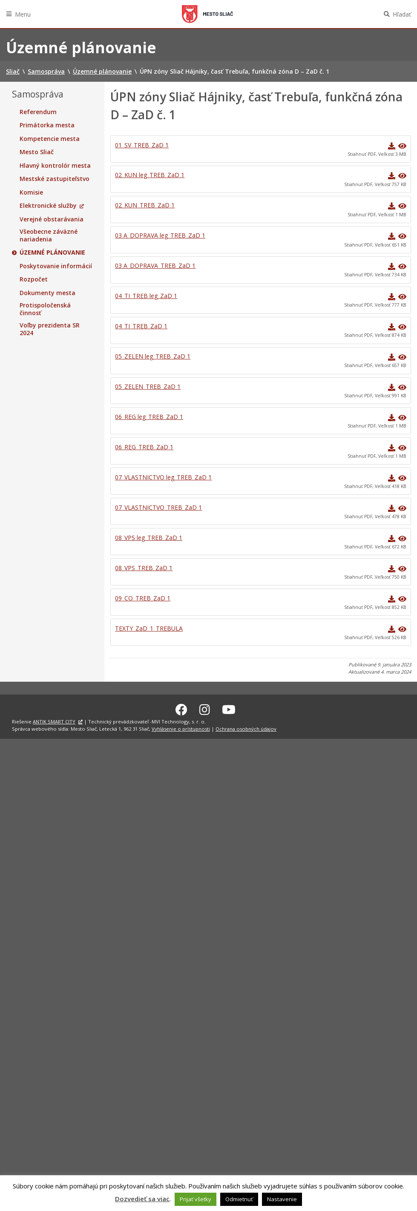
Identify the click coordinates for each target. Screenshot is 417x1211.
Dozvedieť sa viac (142, 1198)
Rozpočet (34, 279)
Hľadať (402, 14)
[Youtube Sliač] (229, 708)
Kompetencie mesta (50, 139)
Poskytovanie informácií (56, 266)
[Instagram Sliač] (204, 708)
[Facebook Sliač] (181, 708)
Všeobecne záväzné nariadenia (49, 235)
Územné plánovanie (52, 252)
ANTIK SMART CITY (54, 720)
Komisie (31, 192)
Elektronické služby (48, 205)
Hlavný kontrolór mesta (55, 165)
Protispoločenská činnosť (45, 308)
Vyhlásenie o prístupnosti (181, 727)
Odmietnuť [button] (239, 1199)
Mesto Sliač (37, 152)
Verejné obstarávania (51, 219)
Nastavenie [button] (282, 1199)
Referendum (38, 112)
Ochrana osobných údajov (246, 727)
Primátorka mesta (47, 125)
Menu (23, 14)
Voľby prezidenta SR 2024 (50, 328)
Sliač (207, 14)
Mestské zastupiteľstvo (54, 179)
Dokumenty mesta (47, 293)
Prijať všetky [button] (195, 1199)
